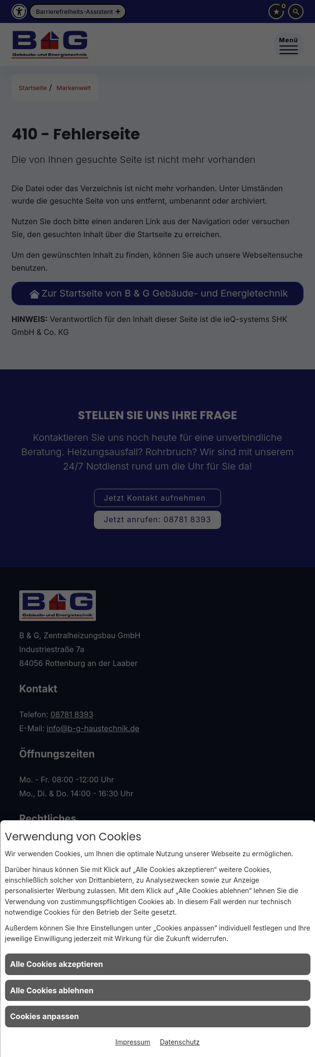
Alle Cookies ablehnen (51, 990)
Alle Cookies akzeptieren (56, 964)
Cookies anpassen (44, 1016)
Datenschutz (180, 1042)
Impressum (132, 1042)
